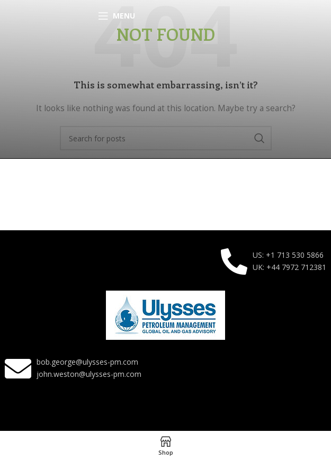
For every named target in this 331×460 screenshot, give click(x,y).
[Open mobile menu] (116, 15)
